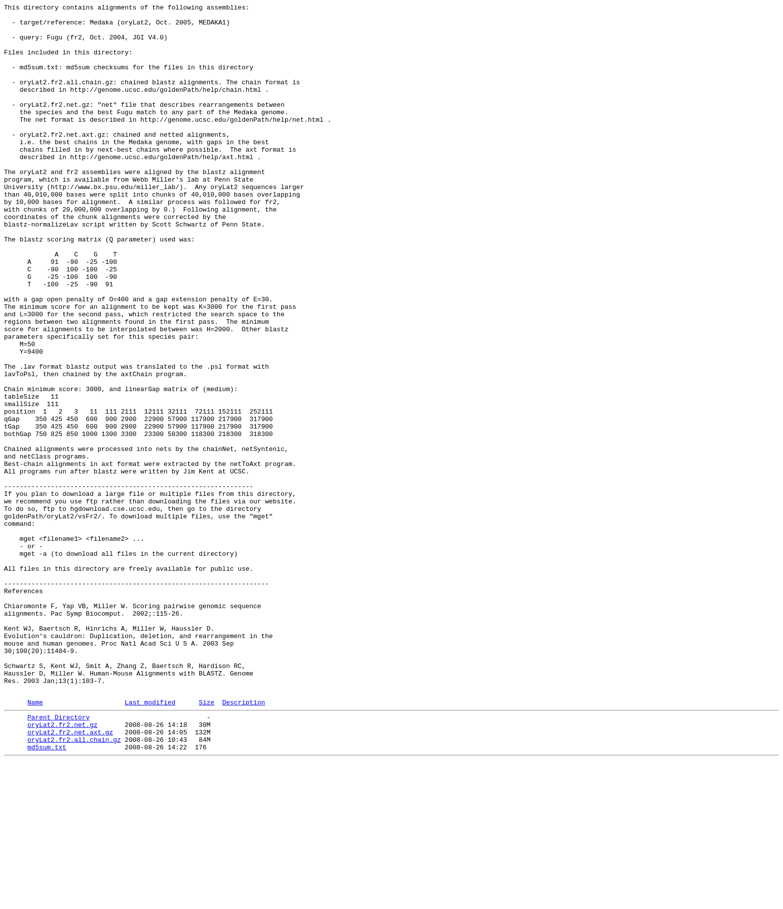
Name (35, 841)
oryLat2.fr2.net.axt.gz (70, 875)
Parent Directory (58, 857)
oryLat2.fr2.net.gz (62, 866)
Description (243, 841)
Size (206, 841)
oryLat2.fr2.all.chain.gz (74, 884)
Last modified (150, 841)
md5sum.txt (46, 893)
